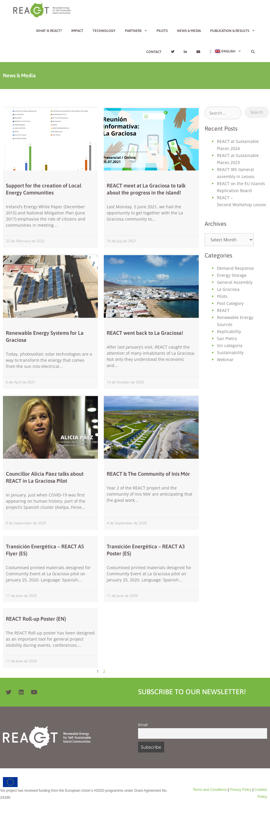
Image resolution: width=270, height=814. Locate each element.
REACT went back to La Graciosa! (145, 333)
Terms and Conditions (210, 790)
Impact (77, 31)
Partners (138, 31)
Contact (154, 52)
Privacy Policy (240, 790)
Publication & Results (235, 31)
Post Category (230, 303)
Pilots (162, 31)
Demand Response (235, 268)
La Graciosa (228, 289)
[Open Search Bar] (253, 52)
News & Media (189, 31)
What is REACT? (49, 31)
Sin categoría (229, 345)
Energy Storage (232, 275)
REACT (223, 310)
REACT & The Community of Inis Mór (148, 474)
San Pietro (227, 338)
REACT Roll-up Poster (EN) (36, 619)
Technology (104, 31)
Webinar (225, 359)
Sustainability (230, 352)
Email (142, 724)
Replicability (229, 331)
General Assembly (234, 282)
